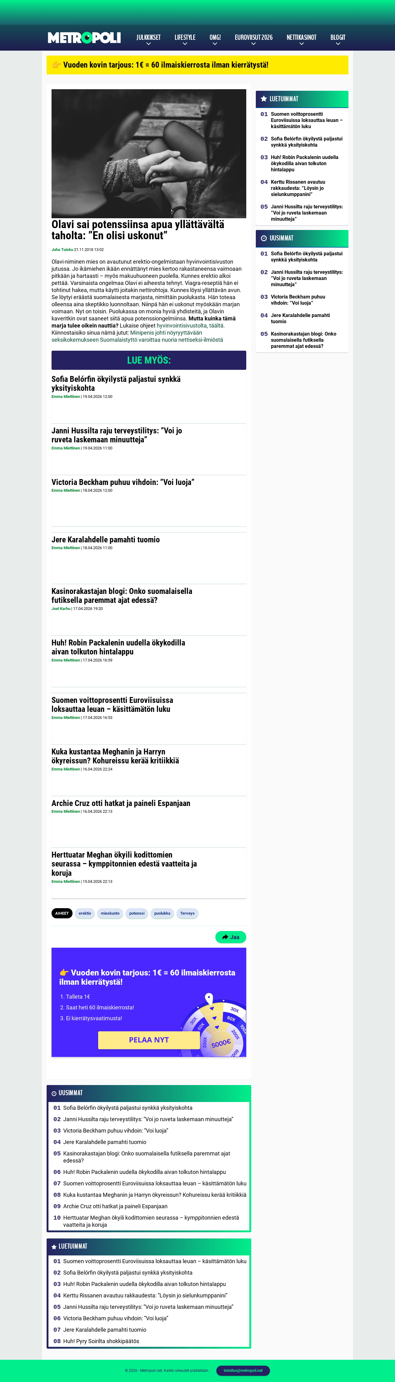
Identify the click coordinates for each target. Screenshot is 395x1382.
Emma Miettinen (66, 396)
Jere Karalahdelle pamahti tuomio (106, 539)
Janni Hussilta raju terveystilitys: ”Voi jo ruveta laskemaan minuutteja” (117, 435)
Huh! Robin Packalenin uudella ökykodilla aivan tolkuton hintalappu (118, 647)
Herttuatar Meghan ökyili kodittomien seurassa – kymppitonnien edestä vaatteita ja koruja (124, 864)
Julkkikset (148, 37)
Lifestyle (185, 37)
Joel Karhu (61, 608)
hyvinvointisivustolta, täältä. (191, 325)
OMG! (215, 37)
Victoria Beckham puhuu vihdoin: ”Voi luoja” (123, 482)
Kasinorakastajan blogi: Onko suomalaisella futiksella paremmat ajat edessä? (122, 596)
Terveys (187, 913)
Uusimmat (70, 1093)
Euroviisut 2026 (254, 37)
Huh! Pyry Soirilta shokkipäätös (101, 1341)
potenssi (136, 913)
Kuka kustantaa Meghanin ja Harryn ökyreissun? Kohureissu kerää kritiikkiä (115, 756)
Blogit (338, 37)
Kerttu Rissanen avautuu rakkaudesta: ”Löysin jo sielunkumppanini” (145, 1295)
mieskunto (110, 913)
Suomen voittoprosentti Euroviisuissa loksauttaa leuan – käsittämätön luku (112, 704)
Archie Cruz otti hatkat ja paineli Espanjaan (121, 803)
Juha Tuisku (62, 249)
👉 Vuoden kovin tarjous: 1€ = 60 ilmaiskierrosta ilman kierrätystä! (160, 64)
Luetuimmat (73, 1246)
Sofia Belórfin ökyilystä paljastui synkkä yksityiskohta (116, 383)
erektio (85, 913)
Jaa (230, 937)
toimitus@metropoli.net (243, 1370)
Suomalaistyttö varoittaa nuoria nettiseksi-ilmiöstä (161, 339)
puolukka (162, 913)
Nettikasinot (302, 37)
